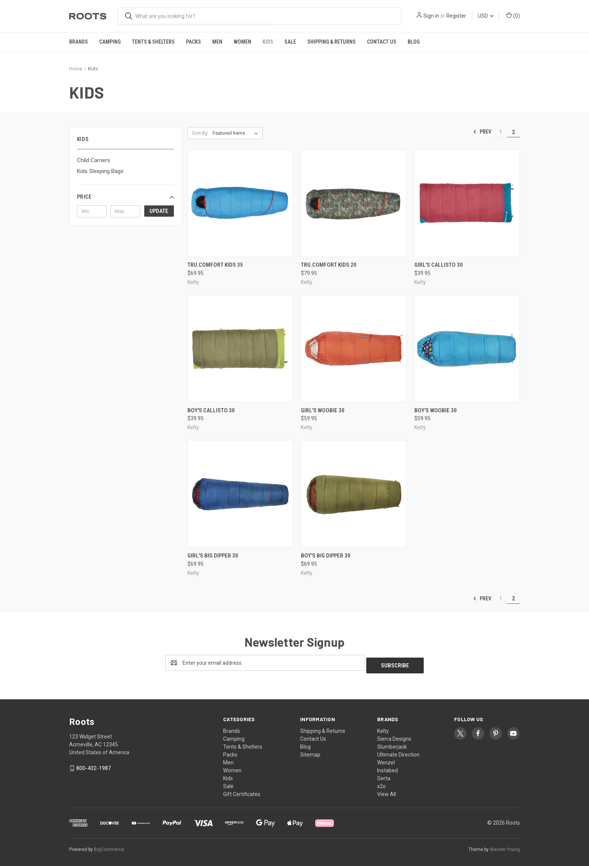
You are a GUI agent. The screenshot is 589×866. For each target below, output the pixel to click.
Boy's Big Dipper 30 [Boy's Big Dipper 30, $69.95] (325, 555)
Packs (193, 42)
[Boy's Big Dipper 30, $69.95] (353, 494)
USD (485, 16)
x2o (381, 784)
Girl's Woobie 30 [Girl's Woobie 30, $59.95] (322, 410)
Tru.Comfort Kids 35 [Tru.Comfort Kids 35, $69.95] (215, 264)
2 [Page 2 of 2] (513, 132)
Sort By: (200, 133)
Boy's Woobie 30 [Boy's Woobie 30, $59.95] (435, 410)
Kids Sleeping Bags (100, 171)
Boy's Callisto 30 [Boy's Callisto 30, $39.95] (211, 410)
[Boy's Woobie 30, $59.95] (467, 348)
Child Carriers (93, 160)
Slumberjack (392, 744)
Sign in (431, 16)
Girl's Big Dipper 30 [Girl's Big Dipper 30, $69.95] (212, 555)
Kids (268, 42)
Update (159, 211)
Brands (78, 42)
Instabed (387, 768)
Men (217, 42)
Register (456, 16)
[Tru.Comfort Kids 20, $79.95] (353, 203)
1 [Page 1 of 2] (500, 132)
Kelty (383, 728)
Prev (482, 131)
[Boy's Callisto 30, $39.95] (240, 348)
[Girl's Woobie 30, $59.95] (353, 348)
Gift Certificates (241, 792)
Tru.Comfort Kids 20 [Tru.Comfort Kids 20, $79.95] (328, 264)
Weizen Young (505, 846)
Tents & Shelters (153, 42)
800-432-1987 (93, 765)
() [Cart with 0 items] (513, 15)
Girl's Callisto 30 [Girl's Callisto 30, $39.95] (438, 264)
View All (386, 792)
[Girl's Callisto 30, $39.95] (467, 203)
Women (242, 42)
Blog (414, 42)
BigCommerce (109, 846)
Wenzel (386, 760)
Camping (110, 42)
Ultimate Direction (398, 752)
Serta (383, 776)
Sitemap (310, 752)
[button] (125, 196)
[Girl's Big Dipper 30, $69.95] (240, 494)
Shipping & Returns (331, 42)
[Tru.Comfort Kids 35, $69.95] (240, 203)
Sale (290, 42)
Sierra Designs (394, 736)
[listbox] (236, 133)
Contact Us (381, 42)
